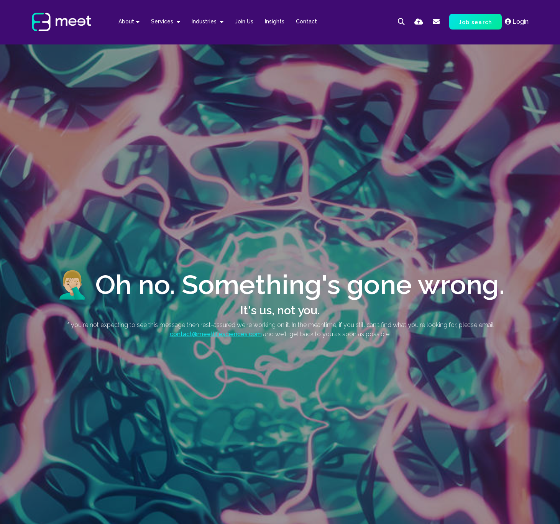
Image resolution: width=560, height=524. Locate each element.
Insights (274, 21)
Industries (205, 21)
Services (163, 21)
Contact (306, 21)
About (126, 21)
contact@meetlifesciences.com (216, 334)
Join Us (244, 21)
